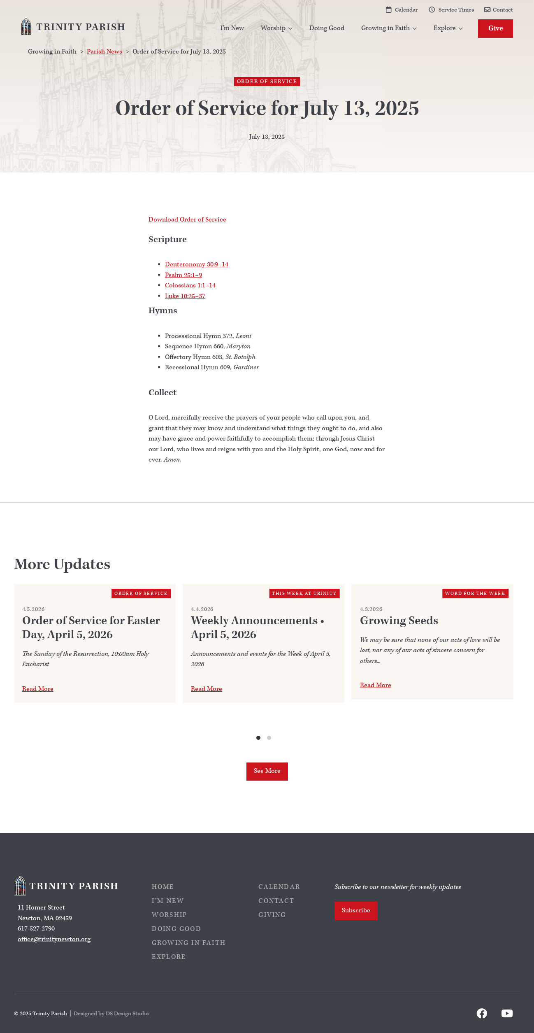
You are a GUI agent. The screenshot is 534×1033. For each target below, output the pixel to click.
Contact (503, 10)
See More (267, 771)
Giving (272, 915)
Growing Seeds (399, 621)
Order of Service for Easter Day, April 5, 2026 (91, 628)
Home (163, 887)
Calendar (406, 10)
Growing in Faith (189, 943)
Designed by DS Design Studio (111, 1013)
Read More (37, 689)
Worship (169, 915)
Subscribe (356, 910)
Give (495, 28)
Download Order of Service (187, 219)
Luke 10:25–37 (185, 296)
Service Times (456, 10)
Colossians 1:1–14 (190, 285)
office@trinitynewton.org (54, 939)
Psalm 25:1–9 (183, 275)
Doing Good (326, 28)
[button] (277, 28)
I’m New (232, 28)
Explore (169, 957)
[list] (264, 662)
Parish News (104, 51)
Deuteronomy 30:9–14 (196, 264)
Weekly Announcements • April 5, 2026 (257, 628)
